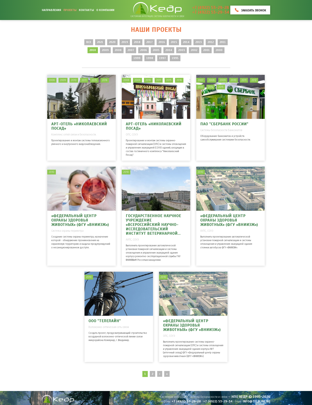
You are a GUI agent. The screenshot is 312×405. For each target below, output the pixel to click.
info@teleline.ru (256, 401)
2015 (174, 42)
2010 (93, 50)
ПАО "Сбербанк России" (224, 123)
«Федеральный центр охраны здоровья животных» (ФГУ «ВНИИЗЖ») (80, 220)
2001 (206, 50)
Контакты (86, 10)
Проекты (69, 10)
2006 (143, 50)
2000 (219, 50)
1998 (149, 58)
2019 (125, 42)
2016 (162, 42)
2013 (198, 42)
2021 (100, 42)
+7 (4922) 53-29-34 (210, 12)
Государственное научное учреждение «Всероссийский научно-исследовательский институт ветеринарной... (153, 224)
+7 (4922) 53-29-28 (210, 7)
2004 (168, 50)
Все (88, 42)
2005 (156, 50)
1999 (137, 58)
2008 (118, 50)
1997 (162, 58)
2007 (131, 50)
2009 (105, 50)
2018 (137, 42)
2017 (149, 42)
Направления (51, 10)
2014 (186, 42)
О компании (105, 10)
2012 (211, 42)
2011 (223, 42)
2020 (112, 42)
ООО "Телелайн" (105, 320)
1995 (175, 58)
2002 (194, 50)
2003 (181, 50)
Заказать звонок (253, 10)
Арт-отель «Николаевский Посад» (79, 126)
